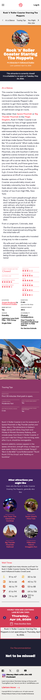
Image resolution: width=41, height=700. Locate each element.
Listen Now (11, 688)
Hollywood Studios (27, 63)
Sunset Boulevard (9, 302)
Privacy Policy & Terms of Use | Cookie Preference (18, 693)
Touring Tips (21, 20)
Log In (36, 5)
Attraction (14, 63)
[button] (38, 20)
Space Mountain (24, 114)
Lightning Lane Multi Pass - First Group (10, 319)
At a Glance (10, 20)
